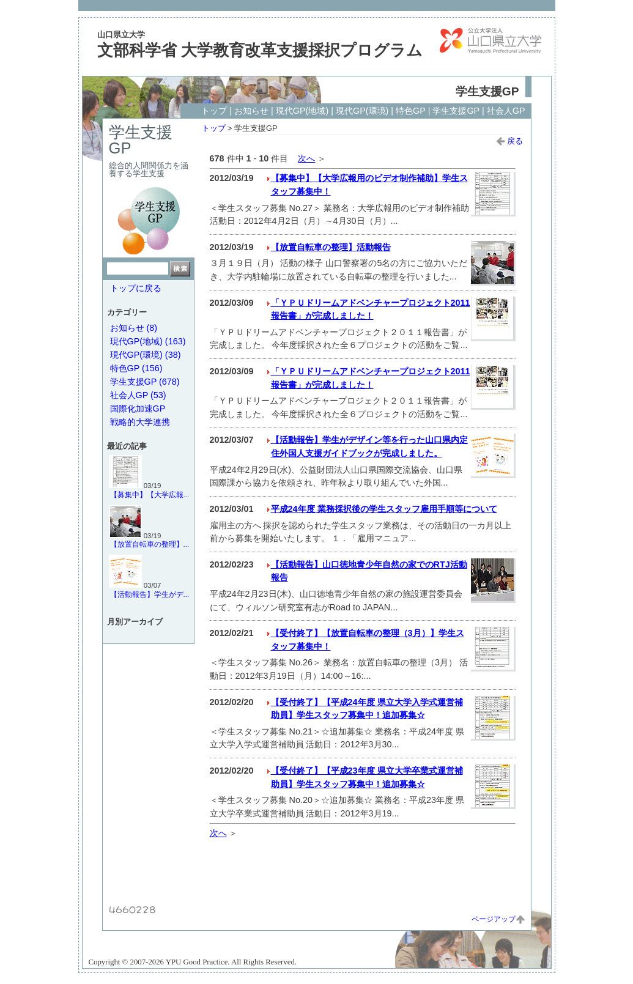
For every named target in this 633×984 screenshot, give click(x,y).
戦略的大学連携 (140, 422)
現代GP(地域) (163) (148, 341)
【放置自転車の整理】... (150, 544)
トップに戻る (135, 288)
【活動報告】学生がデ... (150, 594)
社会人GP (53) (138, 395)
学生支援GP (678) (145, 382)
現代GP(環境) (362, 111)
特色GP (411, 111)
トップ (214, 111)
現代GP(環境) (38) (145, 355)
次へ (306, 158)
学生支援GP (455, 111)
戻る (510, 141)
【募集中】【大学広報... (150, 494)
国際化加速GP (138, 408)
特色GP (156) (136, 368)
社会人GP (506, 111)
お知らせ (251, 111)
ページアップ (498, 919)
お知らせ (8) (134, 328)
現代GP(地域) (302, 111)
